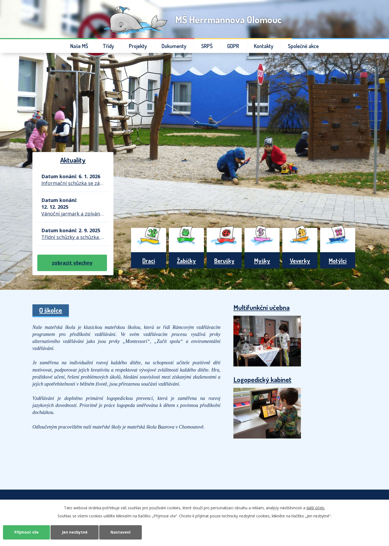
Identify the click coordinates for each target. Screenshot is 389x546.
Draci (148, 260)
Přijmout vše (26, 532)
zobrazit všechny (72, 262)
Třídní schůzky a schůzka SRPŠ (73, 237)
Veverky (300, 260)
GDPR (233, 46)
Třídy (108, 46)
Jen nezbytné (75, 532)
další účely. (315, 507)
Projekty (138, 46)
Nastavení (121, 532)
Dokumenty (174, 46)
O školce (50, 310)
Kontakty (263, 46)
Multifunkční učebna (261, 307)
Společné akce (303, 46)
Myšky (262, 260)
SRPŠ (207, 46)
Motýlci (338, 260)
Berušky (224, 260)
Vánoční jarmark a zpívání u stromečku (73, 213)
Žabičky (186, 260)
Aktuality (73, 160)
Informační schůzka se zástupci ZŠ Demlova (73, 183)
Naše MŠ (79, 46)
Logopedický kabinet (262, 379)
